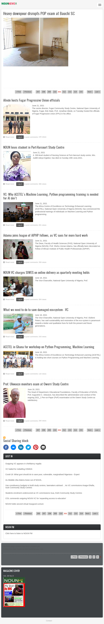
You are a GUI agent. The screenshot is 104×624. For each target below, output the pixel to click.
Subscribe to (4, 438)
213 (70, 92)
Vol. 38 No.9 (8, 576)
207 (38, 92)
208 (44, 92)
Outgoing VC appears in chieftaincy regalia (23, 464)
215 (81, 92)
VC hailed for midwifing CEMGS (18, 469)
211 (59, 92)
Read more (11, 137)
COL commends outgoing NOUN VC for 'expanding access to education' (36, 498)
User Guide (17, 549)
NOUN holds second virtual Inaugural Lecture (24, 504)
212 (65, 92)
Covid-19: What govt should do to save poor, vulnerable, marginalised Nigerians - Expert (42, 474)
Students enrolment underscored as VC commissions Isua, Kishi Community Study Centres (43, 493)
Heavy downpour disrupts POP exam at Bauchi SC (39, 13)
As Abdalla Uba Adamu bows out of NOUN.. (23, 480)
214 (76, 92)
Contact (49, 621)
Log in (20, 137)
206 (39, 513)
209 (50, 92)
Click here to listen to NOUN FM (18, 533)
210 (55, 92)
